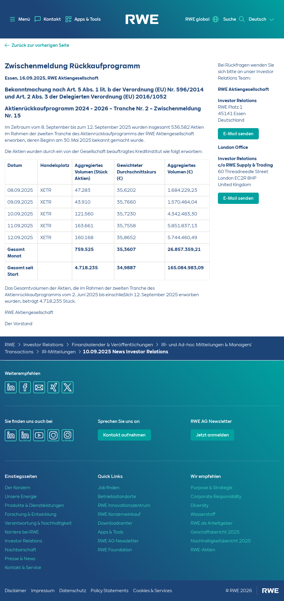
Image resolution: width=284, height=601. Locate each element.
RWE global (196, 19)
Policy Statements (109, 590)
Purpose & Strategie (211, 487)
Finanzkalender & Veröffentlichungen (112, 344)
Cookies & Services (152, 590)
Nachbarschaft (20, 549)
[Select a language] (262, 19)
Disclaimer (15, 590)
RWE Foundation (115, 549)
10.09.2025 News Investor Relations (125, 352)
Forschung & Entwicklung (30, 514)
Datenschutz (72, 590)
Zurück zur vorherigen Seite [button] (40, 45)
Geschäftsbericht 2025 (215, 532)
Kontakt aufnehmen (124, 435)
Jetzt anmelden (212, 435)
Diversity (199, 505)
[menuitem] (48, 19)
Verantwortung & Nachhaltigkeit (38, 523)
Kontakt (52, 19)
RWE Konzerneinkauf (119, 514)
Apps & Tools (87, 19)
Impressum (43, 590)
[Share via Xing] (53, 387)
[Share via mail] (39, 387)
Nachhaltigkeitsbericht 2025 (221, 541)
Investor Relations (43, 344)
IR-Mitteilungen (59, 352)
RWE (10, 344)
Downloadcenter (115, 523)
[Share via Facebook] (25, 387)
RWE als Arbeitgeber (212, 523)
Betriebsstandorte (117, 496)
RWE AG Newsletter (118, 541)
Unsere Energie (21, 496)
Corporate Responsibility (216, 496)
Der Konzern (17, 487)
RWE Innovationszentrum (124, 505)
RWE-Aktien (203, 549)
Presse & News (20, 558)
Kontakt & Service (23, 567)
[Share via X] (68, 387)
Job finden (108, 487)
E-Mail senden (238, 133)
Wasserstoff (203, 514)
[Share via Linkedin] (11, 387)
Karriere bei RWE (22, 532)
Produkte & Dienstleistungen (34, 505)
